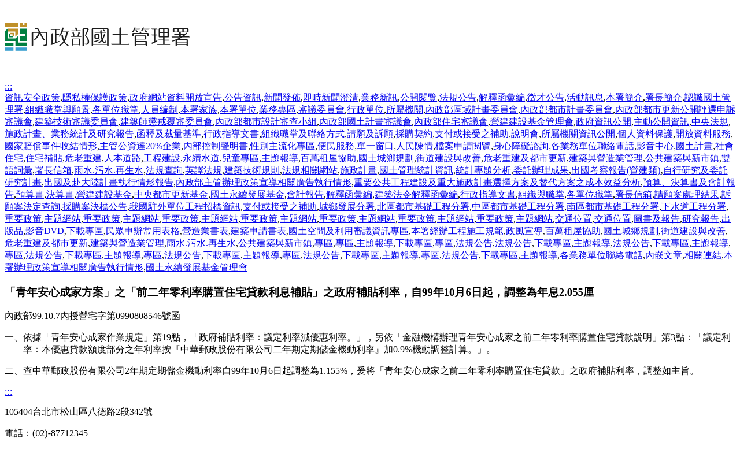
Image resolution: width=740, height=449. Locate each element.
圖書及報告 (657, 219)
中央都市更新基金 (171, 194)
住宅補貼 (43, 158)
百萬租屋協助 (328, 158)
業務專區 (277, 109)
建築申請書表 (258, 231)
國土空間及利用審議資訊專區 (348, 231)
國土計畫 (694, 146)
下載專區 (84, 231)
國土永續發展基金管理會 (196, 267)
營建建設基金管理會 (532, 122)
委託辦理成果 (541, 170)
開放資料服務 (703, 134)
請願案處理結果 (686, 194)
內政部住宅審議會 (451, 122)
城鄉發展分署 (347, 206)
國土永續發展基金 (247, 194)
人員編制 (159, 109)
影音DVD (44, 231)
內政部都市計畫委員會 (566, 109)
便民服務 (335, 146)
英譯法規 (203, 170)
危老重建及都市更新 (525, 158)
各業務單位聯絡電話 (592, 146)
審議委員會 (321, 109)
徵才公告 (545, 97)
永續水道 (201, 158)
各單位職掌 (115, 109)
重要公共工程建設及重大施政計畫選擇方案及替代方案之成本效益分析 (497, 182)
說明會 (525, 134)
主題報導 (279, 158)
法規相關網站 (310, 170)
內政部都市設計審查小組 (266, 122)
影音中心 (655, 146)
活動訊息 (585, 97)
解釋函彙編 (502, 97)
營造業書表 (205, 231)
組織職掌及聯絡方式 (303, 134)
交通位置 (573, 219)
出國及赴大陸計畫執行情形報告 (108, 182)
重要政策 (23, 219)
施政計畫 (358, 170)
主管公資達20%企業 (140, 146)
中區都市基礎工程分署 (518, 206)
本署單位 (238, 109)
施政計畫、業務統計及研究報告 (69, 134)
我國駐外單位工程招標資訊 (185, 206)
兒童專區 (240, 158)
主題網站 (62, 219)
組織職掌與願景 (57, 109)
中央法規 (709, 122)
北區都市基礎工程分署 (423, 206)
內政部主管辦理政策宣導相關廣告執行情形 (264, 182)
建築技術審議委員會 (76, 122)
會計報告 (305, 194)
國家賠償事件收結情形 (51, 146)
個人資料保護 (645, 134)
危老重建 (83, 158)
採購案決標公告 (94, 206)
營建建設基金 (104, 194)
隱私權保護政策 (94, 97)
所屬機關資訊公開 (578, 134)
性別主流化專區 (282, 146)
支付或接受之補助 (472, 134)
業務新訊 (379, 97)
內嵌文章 (663, 255)
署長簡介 (663, 97)
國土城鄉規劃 (386, 158)
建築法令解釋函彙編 (416, 194)
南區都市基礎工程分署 (613, 206)
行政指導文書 (231, 134)
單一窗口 (375, 146)
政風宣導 (524, 231)
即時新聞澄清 (330, 97)
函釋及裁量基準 (168, 134)
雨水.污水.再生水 (108, 170)
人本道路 (122, 158)
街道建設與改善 (448, 158)
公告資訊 (242, 97)
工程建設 (161, 158)
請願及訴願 (370, 134)
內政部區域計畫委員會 (472, 109)
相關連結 (703, 255)
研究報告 (700, 219)
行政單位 (365, 109)
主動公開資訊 (661, 122)
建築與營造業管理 (606, 158)
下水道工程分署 (693, 206)
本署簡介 (624, 97)
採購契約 (413, 134)
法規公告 (457, 97)
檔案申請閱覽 (463, 146)
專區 (323, 243)
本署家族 (198, 109)
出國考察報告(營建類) (616, 170)
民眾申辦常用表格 (143, 231)
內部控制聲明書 (215, 146)
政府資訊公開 (603, 122)
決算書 (60, 194)
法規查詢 (164, 170)
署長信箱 (53, 170)
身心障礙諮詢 (521, 146)
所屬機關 (404, 109)
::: (8, 86)
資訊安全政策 (32, 97)
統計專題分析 (483, 170)
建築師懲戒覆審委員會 (166, 122)
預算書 (30, 194)
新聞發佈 (282, 97)
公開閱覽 (418, 97)
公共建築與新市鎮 (682, 158)
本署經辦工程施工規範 (457, 231)
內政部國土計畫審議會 (365, 122)
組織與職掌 (541, 194)
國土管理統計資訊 (416, 170)
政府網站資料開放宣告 (176, 97)
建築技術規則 (252, 170)
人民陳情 (414, 146)
